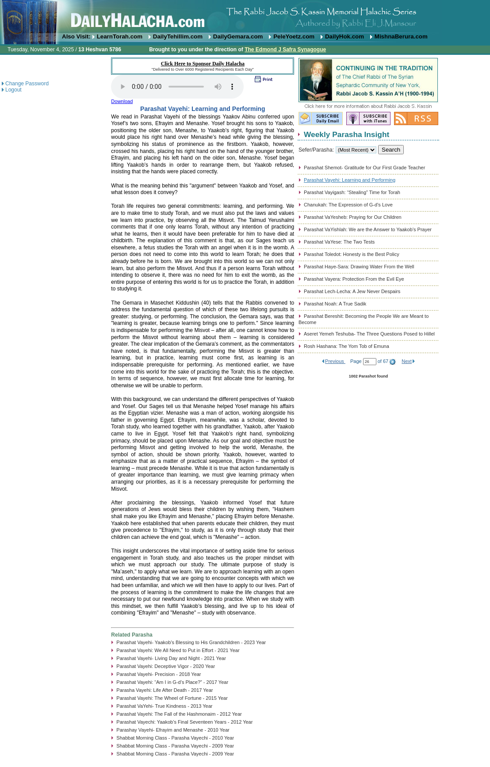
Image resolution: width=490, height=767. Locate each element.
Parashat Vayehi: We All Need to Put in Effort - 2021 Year (177, 650)
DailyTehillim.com (178, 36)
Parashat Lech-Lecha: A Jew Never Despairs (352, 291)
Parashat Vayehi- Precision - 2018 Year (158, 674)
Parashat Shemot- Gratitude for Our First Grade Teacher (364, 167)
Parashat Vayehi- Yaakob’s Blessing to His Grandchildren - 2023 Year (191, 642)
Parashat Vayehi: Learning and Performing (349, 180)
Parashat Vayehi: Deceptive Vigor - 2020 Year (165, 666)
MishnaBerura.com (401, 36)
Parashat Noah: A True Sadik (335, 303)
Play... (177, 87)
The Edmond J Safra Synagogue (285, 49)
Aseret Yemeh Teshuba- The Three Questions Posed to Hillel (369, 333)
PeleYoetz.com (293, 36)
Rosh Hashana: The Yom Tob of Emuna (346, 346)
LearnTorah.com (119, 36)
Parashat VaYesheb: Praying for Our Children (353, 217)
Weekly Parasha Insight (346, 134)
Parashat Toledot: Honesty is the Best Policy (351, 254)
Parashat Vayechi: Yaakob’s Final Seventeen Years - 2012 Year (184, 722)
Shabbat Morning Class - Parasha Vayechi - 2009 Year (175, 745)
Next (407, 361)
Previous (335, 361)
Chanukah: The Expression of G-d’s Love (348, 204)
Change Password (27, 83)
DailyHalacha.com (245, 16)
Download (122, 101)
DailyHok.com (344, 36)
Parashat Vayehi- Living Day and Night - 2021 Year (171, 658)
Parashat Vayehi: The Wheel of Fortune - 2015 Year (172, 698)
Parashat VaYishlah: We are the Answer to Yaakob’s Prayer (368, 229)
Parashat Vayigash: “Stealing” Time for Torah (352, 192)
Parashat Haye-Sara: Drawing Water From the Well (359, 266)
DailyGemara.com (238, 36)
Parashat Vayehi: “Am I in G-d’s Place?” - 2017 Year (172, 682)
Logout (13, 90)
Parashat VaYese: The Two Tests (339, 241)
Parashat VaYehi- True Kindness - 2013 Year (164, 706)
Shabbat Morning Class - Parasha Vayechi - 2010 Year (175, 737)
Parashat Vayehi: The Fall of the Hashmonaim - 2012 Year (178, 714)
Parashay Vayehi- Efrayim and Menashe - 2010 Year (172, 730)
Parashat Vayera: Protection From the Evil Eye (354, 279)
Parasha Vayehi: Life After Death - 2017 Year (164, 690)
